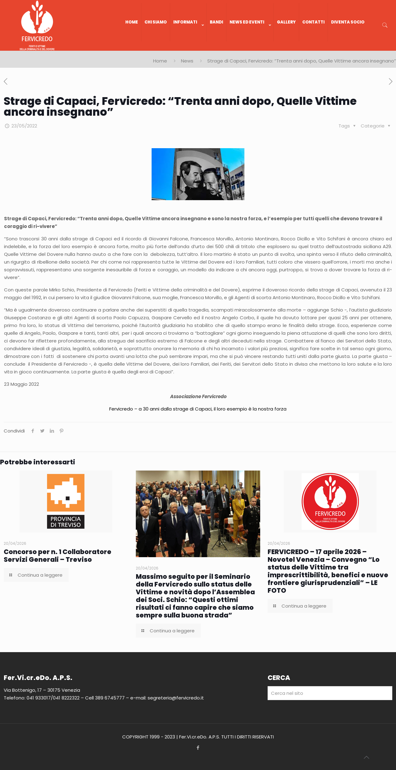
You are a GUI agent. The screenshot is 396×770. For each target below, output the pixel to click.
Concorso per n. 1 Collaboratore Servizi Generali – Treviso (57, 555)
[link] (188, 48)
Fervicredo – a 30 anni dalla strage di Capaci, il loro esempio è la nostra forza (197, 409)
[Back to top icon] (366, 757)
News (187, 61)
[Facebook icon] (198, 747)
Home (160, 61)
